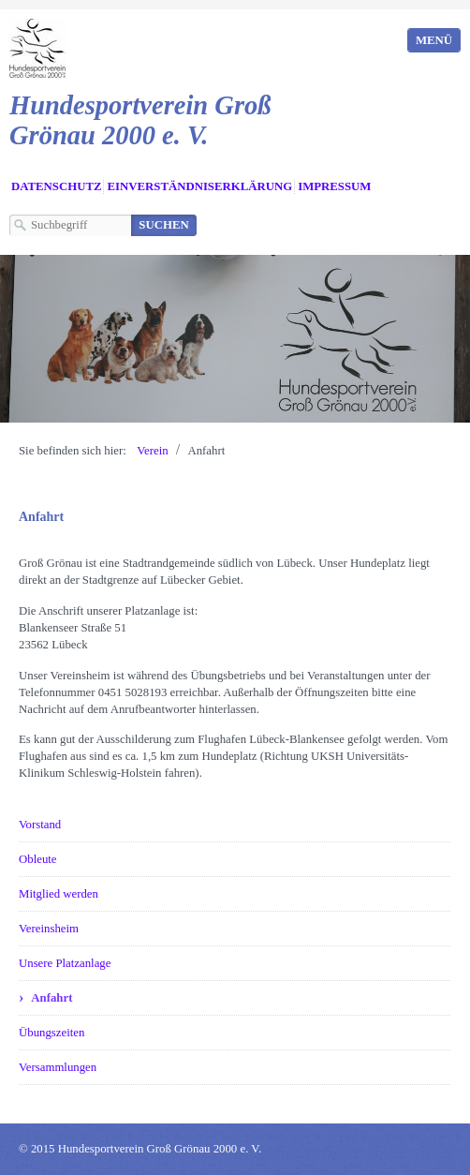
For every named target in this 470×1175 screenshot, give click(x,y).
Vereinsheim (49, 928)
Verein (152, 450)
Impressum (334, 186)
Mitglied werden (58, 893)
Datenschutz (56, 186)
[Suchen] (164, 225)
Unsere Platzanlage (64, 963)
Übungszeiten (51, 1032)
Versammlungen (57, 1067)
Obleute (38, 859)
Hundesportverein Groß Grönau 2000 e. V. (140, 120)
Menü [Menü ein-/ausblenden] (434, 40)
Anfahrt (51, 997)
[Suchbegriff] (70, 225)
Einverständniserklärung (199, 186)
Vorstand (40, 824)
